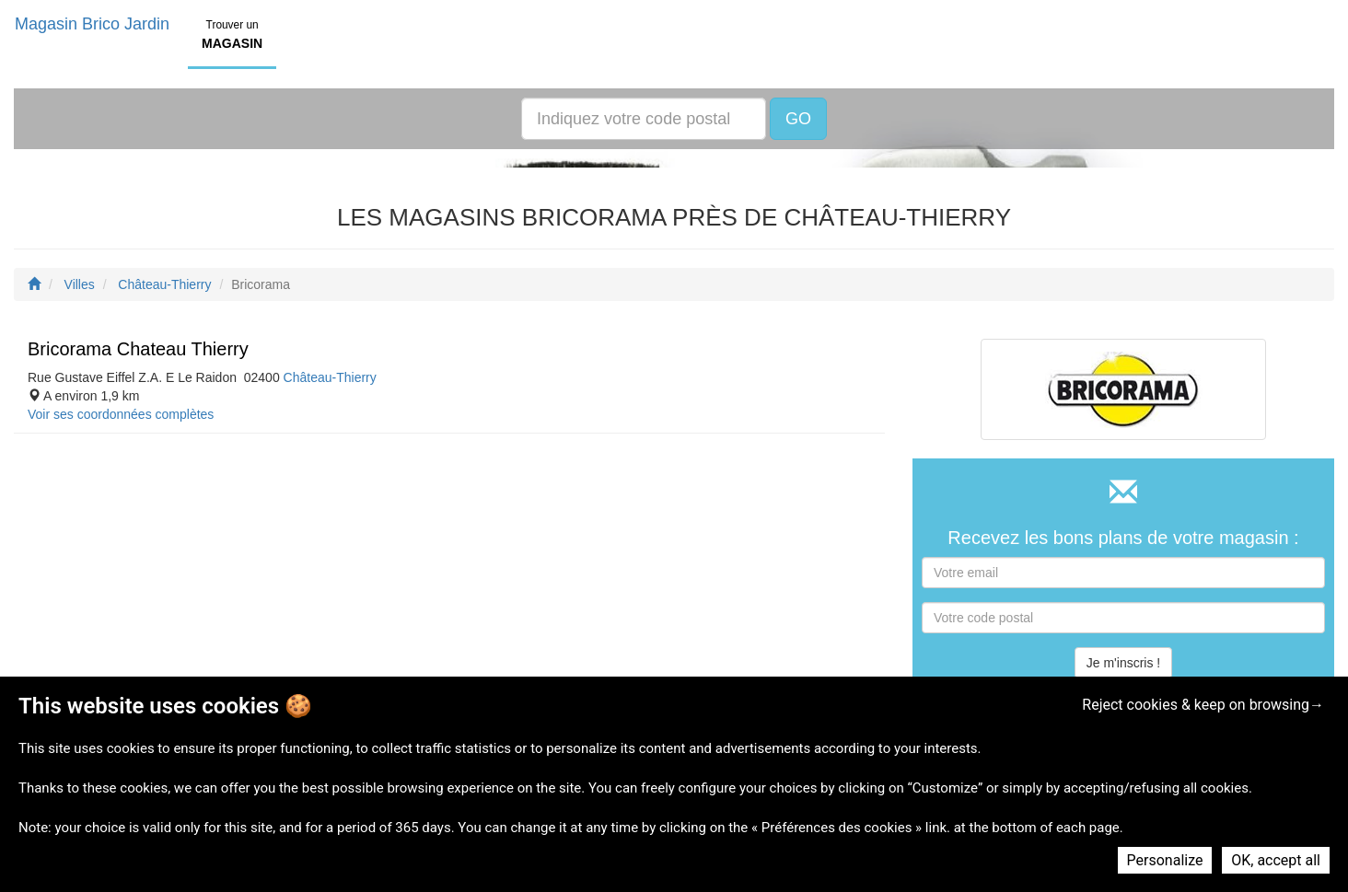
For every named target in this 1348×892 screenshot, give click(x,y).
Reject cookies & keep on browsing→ (1203, 704)
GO (798, 119)
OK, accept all (1275, 860)
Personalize (1165, 860)
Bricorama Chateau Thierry (138, 349)
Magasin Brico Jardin (92, 24)
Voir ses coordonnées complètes (121, 414)
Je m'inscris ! (1123, 662)
